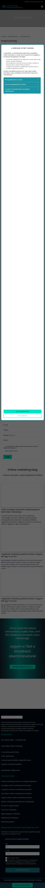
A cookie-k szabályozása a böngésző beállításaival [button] (17, 90)
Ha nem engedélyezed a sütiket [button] (15, 84)
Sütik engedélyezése (22, 411)
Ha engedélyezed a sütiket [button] (14, 80)
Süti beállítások (22, 416)
